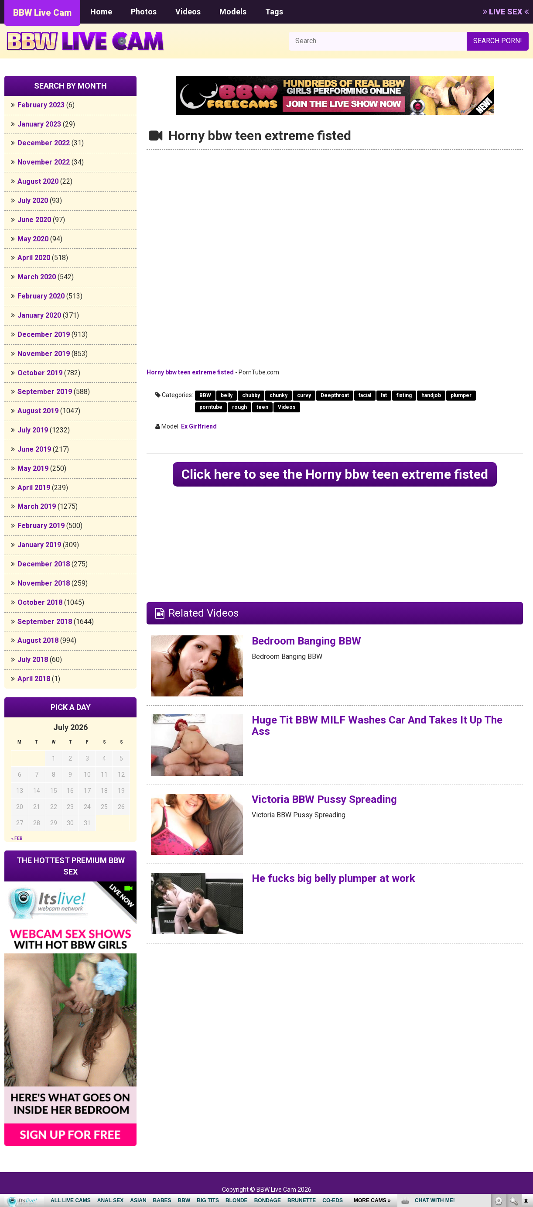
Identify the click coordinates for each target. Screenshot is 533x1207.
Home (101, 11)
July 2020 (32, 200)
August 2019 (37, 411)
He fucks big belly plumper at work (333, 878)
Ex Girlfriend (199, 426)
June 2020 (34, 220)
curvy (304, 395)
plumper (461, 395)
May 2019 (32, 468)
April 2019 (33, 487)
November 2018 (43, 583)
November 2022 (43, 162)
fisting (404, 395)
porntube (210, 407)
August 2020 (37, 181)
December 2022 (43, 143)
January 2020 (39, 315)
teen (262, 407)
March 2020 (36, 277)
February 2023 (41, 105)
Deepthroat (335, 395)
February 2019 (41, 525)
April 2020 (33, 258)
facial (365, 395)
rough (239, 407)
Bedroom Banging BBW (306, 641)
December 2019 (43, 334)
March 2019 (36, 506)
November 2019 (43, 354)
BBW (205, 395)
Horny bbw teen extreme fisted (190, 372)
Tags (274, 11)
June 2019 (34, 449)
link (525, 1070)
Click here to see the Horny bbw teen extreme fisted (334, 474)
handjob (431, 395)
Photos (144, 11)
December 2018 (43, 564)
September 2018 (44, 621)
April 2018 (33, 679)
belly (226, 395)
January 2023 (39, 124)
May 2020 (32, 239)
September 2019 (44, 391)
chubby (251, 395)
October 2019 (39, 373)
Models (232, 11)
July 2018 (32, 659)
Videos (188, 11)
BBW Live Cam (42, 12)
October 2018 (39, 602)
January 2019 (39, 545)
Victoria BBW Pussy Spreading (324, 799)
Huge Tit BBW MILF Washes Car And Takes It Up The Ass (377, 725)
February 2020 (41, 296)
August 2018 (37, 640)
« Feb (17, 838)
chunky (278, 395)
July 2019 (32, 430)
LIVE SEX (506, 11)
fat (384, 395)
